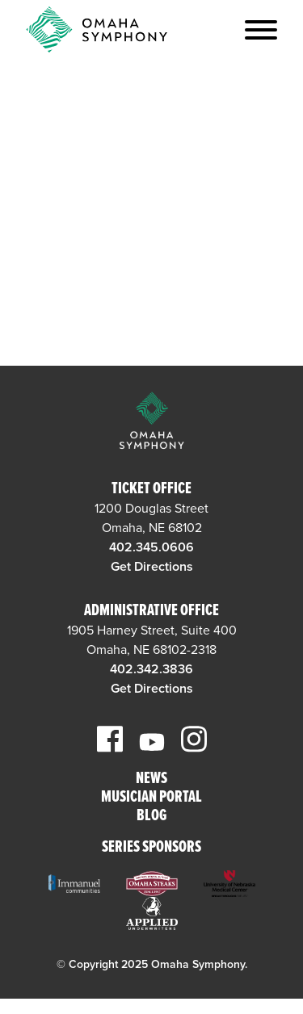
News (151, 779)
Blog (151, 816)
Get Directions (152, 567)
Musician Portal (151, 798)
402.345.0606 (151, 547)
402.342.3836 (151, 669)
